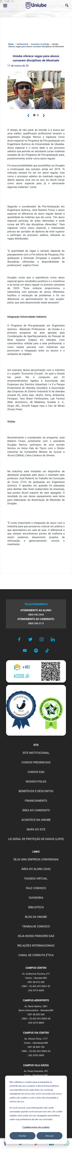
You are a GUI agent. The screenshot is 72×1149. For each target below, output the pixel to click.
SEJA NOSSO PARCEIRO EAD (36, 936)
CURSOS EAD (36, 772)
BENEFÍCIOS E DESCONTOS (36, 791)
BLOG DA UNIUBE (36, 916)
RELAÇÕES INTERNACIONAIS (35, 945)
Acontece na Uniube (40, 44)
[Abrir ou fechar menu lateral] (5, 5)
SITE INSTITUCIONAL (36, 752)
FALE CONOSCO (36, 888)
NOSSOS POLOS (36, 781)
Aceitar (22, 1135)
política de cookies (19, 1097)
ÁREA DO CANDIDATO (36, 810)
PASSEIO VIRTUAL (35, 878)
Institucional (22, 44)
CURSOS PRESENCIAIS (36, 762)
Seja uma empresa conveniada (36, 859)
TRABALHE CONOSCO (36, 926)
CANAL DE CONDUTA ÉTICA (36, 955)
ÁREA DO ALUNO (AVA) (36, 869)
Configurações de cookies (36, 1127)
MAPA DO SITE (36, 829)
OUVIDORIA (36, 897)
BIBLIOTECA (36, 907)
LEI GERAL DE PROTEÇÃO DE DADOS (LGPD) (36, 839)
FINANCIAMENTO (36, 800)
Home (11, 44)
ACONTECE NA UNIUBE (36, 819)
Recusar (49, 1135)
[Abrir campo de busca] (67, 5)
